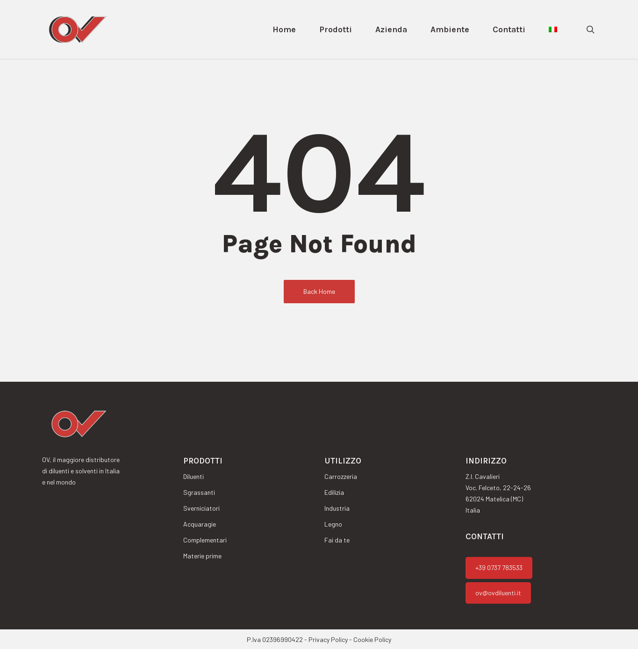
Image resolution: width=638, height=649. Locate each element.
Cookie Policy (372, 639)
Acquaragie (199, 524)
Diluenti (193, 476)
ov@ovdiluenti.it (498, 593)
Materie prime (202, 556)
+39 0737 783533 (499, 567)
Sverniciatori (201, 508)
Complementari (205, 540)
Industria (337, 508)
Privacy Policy (328, 639)
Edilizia (334, 492)
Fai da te (337, 540)
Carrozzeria (340, 476)
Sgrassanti (199, 492)
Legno (333, 524)
